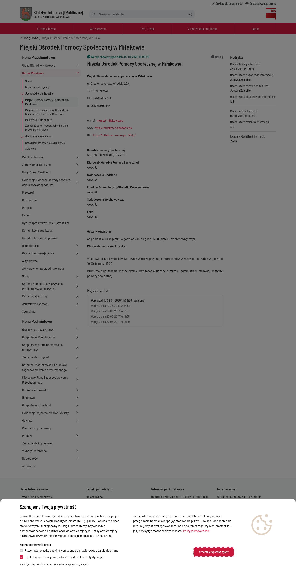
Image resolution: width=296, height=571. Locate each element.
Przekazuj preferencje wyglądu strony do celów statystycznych (62, 557)
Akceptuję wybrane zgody (214, 552)
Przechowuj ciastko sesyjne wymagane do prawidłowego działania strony (69, 550)
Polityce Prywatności (196, 531)
